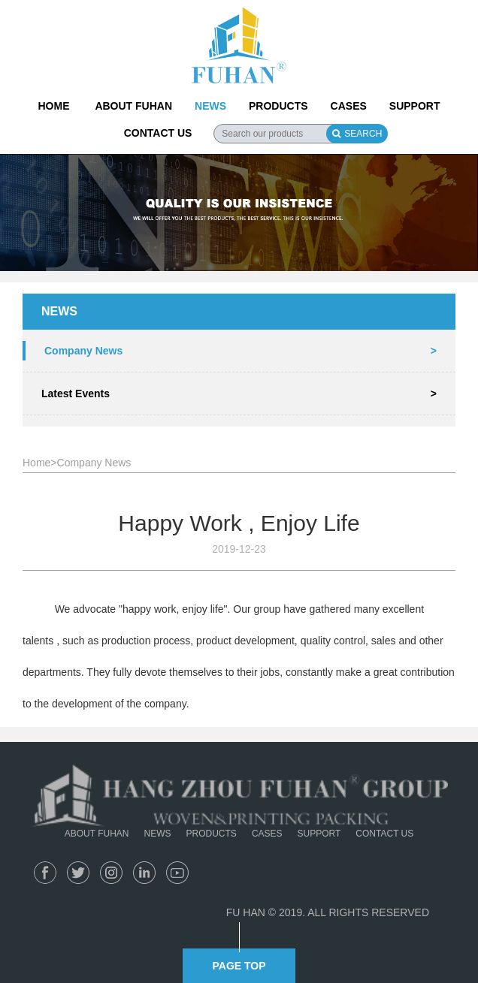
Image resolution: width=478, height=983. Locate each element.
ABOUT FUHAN (133, 106)
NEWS (210, 106)
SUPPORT (414, 106)
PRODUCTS (278, 106)
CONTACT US (158, 133)
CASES (349, 106)
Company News (240, 351)
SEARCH (357, 133)
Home (36, 463)
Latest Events (239, 393)
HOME (53, 106)
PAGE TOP (238, 966)
